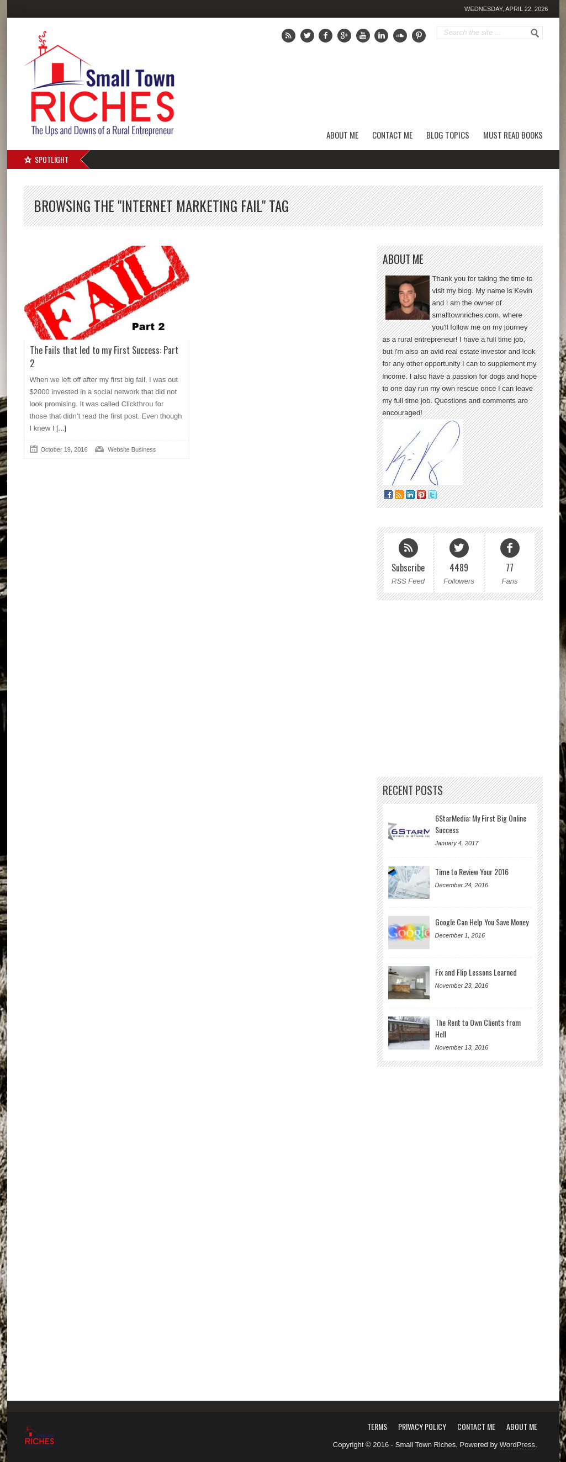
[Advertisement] (416, 85)
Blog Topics (447, 135)
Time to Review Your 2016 (472, 871)
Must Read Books (513, 135)
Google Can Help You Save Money (481, 922)
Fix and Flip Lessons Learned (476, 972)
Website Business (132, 449)
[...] (60, 428)
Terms (377, 1426)
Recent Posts (413, 790)
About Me (342, 135)
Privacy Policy (422, 1426)
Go (535, 33)
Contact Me (392, 135)
